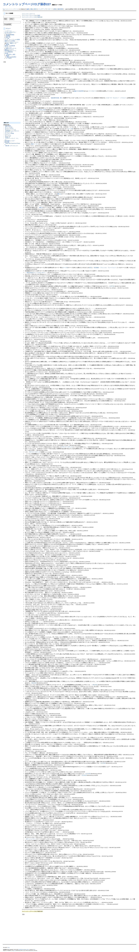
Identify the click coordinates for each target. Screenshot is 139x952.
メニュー (8, 28)
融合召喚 (7, 142)
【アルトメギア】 (9, 128)
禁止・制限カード (11, 43)
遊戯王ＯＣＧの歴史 (10, 40)
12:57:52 (111, 286)
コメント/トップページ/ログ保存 (31, 15)
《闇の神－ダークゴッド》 (11, 145)
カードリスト (8, 33)
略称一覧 (8, 37)
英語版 (8, 34)
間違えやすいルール (11, 48)
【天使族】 (28, 48)
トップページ (14, 9)
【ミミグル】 (8, 135)
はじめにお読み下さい (10, 32)
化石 (90, 267)
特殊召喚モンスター (10, 140)
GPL (34, 949)
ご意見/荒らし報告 (10, 54)
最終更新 (60, 9)
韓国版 (12, 34)
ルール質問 (8, 58)
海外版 (7, 44)
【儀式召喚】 (8, 126)
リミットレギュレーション (11, 42)
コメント (8, 9)
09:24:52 (34, 683)
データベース (8, 47)
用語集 (6, 45)
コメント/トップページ (28, 14)
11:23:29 (103, 763)
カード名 (70, 128)
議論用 (7, 55)
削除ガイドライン (9, 49)
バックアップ (42, 9)
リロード (50, 9)
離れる (59, 194)
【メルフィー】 (9, 132)
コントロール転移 (9, 133)
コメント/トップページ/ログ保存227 (27, 4)
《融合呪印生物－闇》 (56, 98)
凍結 (31, 9)
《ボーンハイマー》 (30, 839)
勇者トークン (35, 144)
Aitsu (9, 947)
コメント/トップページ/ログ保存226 (32, 17)
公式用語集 (12, 45)
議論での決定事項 (11, 57)
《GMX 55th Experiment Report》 (12, 144)
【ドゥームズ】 (9, 127)
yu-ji (15, 950)
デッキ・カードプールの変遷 (12, 39)
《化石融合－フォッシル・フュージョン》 (105, 267)
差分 (35, 9)
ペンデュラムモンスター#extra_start (35, 109)
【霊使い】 (7, 137)
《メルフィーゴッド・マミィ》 (11, 139)
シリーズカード (92, 91)
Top (4, 9)
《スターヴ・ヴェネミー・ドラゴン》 (116, 98)
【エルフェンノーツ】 (10, 129)
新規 (55, 9)
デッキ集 (7, 38)
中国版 (8, 35)
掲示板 (6, 53)
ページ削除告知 (9, 52)
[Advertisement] (11, 91)
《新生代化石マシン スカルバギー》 (36, 272)
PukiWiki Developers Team (23, 949)
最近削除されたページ (10, 50)
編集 (28, 9)
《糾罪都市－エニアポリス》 (12, 131)
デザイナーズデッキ (67, 447)
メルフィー (7, 134)
